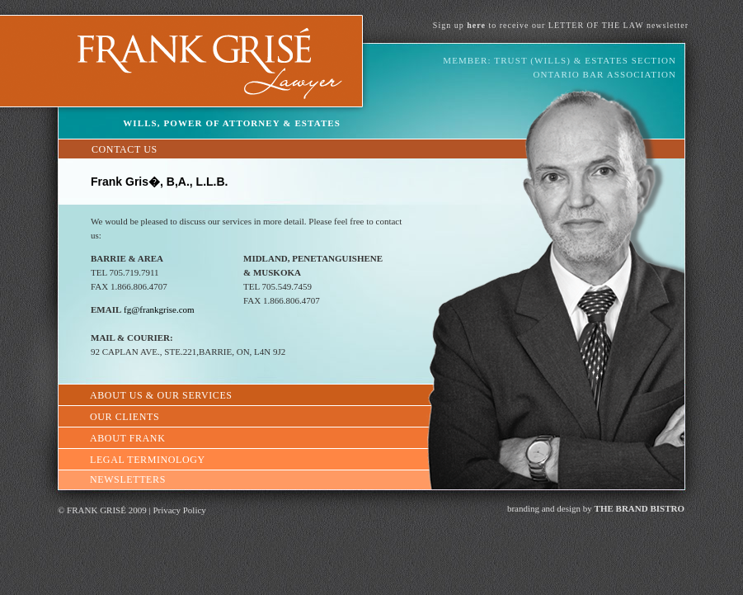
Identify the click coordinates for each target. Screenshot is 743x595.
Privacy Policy (179, 510)
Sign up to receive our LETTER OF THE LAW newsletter (561, 25)
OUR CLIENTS (124, 417)
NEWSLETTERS (128, 479)
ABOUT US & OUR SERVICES (161, 395)
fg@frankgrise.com (159, 309)
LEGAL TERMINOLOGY (147, 459)
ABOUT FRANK (127, 438)
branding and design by (595, 508)
